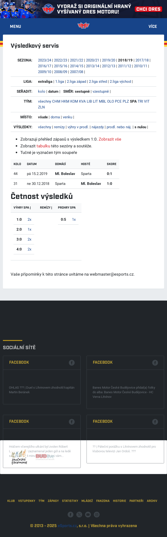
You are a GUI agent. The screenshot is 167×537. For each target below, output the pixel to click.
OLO (110, 101)
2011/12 (124, 65)
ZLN (41, 107)
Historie (119, 513)
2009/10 (44, 71)
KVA (82, 101)
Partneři (136, 513)
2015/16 (60, 65)
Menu (15, 27)
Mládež (87, 513)
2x (29, 219)
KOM (74, 101)
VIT (147, 101)
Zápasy (53, 513)
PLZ (126, 101)
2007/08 (76, 71)
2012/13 (108, 65)
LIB (89, 101)
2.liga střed (98, 81)
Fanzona (103, 513)
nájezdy (98, 126)
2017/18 (142, 60)
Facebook (19, 392)
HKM (65, 101)
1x (29, 229)
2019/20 (108, 60)
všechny (44, 101)
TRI (140, 101)
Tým (41, 513)
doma (55, 116)
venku (67, 116)
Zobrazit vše (110, 139)
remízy (59, 126)
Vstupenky (26, 513)
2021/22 (76, 60)
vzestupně (101, 91)
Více (153, 27)
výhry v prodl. (78, 126)
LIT (95, 101)
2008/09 (60, 71)
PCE (118, 101)
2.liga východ (120, 81)
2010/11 (140, 65)
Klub (11, 513)
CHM (56, 101)
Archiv (152, 513)
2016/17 (44, 65)
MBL (102, 101)
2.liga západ (76, 81)
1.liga (59, 81)
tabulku (43, 146)
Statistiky (70, 513)
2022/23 (60, 60)
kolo (41, 91)
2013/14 (92, 65)
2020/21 (92, 60)
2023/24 (44, 60)
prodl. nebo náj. (119, 126)
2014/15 (76, 65)
